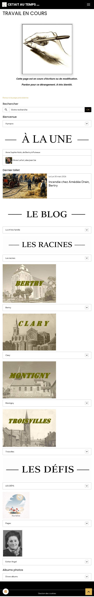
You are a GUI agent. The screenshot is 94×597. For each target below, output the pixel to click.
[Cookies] (6, 591)
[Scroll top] (88, 591)
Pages (8, 523)
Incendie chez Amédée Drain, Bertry (69, 183)
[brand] (20, 4)
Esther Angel (11, 561)
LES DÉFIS (9, 486)
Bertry (8, 307)
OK (88, 109)
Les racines (10, 258)
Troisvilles (9, 451)
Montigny (9, 403)
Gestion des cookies (47, 593)
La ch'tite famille (12, 230)
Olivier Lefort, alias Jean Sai (20, 160)
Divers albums (11, 576)
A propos (9, 123)
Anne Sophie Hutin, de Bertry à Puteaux (22, 152)
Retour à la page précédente (15, 97)
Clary (7, 355)
